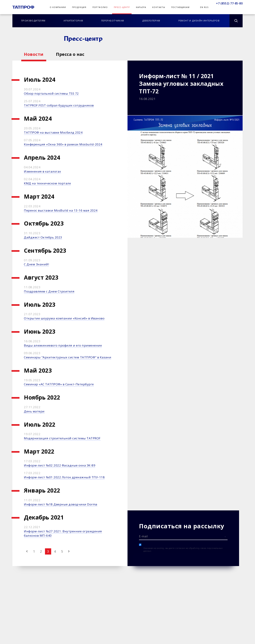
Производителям (33, 20)
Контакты (158, 7)
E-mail (143, 536)
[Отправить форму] (225, 536)
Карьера (141, 7)
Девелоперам (151, 20)
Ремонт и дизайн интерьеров (199, 20)
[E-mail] (183, 536)
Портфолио (100, 7)
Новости (34, 54)
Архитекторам (73, 20)
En (201, 7)
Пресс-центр (122, 7)
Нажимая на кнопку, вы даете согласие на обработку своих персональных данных (183, 549)
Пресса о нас (70, 54)
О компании (58, 7)
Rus (206, 7)
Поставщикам (180, 7)
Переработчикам (112, 20)
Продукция (79, 7)
